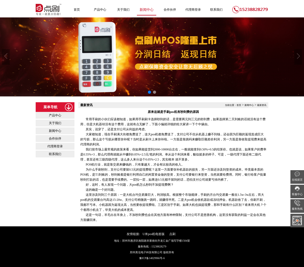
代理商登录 (193, 9)
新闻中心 (147, 10)
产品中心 (100, 9)
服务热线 (297, 205)
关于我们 (123, 9)
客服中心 (297, 191)
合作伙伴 (170, 9)
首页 (77, 9)
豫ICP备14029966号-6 (152, 258)
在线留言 (297, 176)
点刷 (172, 234)
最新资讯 (261, 105)
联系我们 (216, 9)
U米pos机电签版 (153, 234)
